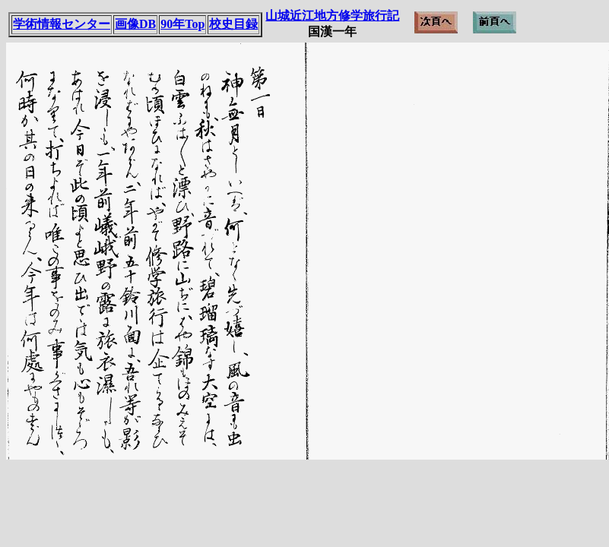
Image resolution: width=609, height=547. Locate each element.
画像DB (135, 23)
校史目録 (233, 23)
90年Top (182, 23)
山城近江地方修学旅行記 (332, 15)
